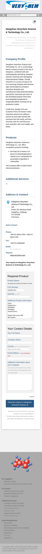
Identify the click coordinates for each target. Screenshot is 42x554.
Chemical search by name (14, 491)
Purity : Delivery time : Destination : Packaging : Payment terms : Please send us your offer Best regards (20, 310)
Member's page (10, 481)
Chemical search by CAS (13, 493)
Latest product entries (12, 513)
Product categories (11, 496)
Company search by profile (14, 506)
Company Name (14, 340)
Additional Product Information (19, 300)
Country (19, 346)
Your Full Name (14, 333)
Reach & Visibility (10, 525)
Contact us (8, 538)
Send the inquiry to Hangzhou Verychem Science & (20, 403)
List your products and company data (18, 484)
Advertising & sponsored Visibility (16, 528)
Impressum (8, 533)
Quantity (14, 294)
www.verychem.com (17, 255)
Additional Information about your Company (19, 363)
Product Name (14, 281)
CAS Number (13, 287)
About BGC (8, 523)
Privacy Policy (9, 530)
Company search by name (14, 503)
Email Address (19, 354)
